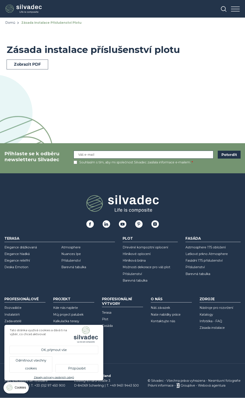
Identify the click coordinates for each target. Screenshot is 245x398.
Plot (128, 238)
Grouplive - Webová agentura (203, 385)
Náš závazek (160, 308)
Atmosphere (71, 247)
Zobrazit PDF (27, 64)
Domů (10, 23)
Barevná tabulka (73, 267)
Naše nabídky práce (166, 315)
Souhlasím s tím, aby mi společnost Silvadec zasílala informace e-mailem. (135, 162)
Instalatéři (12, 315)
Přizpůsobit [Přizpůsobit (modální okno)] (77, 368)
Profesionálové (21, 299)
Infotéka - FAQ (211, 321)
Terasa (11, 238)
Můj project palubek (68, 315)
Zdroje (207, 299)
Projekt (62, 299)
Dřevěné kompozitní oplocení (145, 247)
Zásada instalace (212, 328)
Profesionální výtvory (117, 301)
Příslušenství (71, 260)
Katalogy (206, 315)
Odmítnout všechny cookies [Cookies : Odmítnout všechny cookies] (31, 364)
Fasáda (193, 238)
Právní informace (161, 385)
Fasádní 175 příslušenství (204, 260)
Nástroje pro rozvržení (216, 308)
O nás (157, 299)
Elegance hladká (17, 254)
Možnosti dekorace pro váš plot (146, 267)
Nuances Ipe (71, 254)
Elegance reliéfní (17, 260)
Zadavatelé (13, 321)
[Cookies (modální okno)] (16, 388)
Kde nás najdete (65, 308)
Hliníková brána (134, 260)
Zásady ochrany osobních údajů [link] (54, 377)
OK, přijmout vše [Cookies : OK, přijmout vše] (54, 350)
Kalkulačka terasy (66, 321)
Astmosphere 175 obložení (205, 247)
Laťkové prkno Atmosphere (206, 254)
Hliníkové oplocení (137, 254)
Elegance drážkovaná (20, 247)
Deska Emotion (16, 267)
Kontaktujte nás (163, 321)
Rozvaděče (13, 308)
